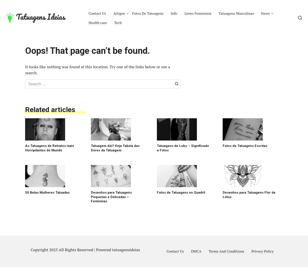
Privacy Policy (262, 251)
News (265, 13)
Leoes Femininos (197, 13)
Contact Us (97, 13)
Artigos (119, 13)
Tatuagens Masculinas (236, 13)
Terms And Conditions (226, 251)
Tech (118, 22)
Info (174, 13)
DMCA (196, 251)
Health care (98, 22)
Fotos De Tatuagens (147, 13)
